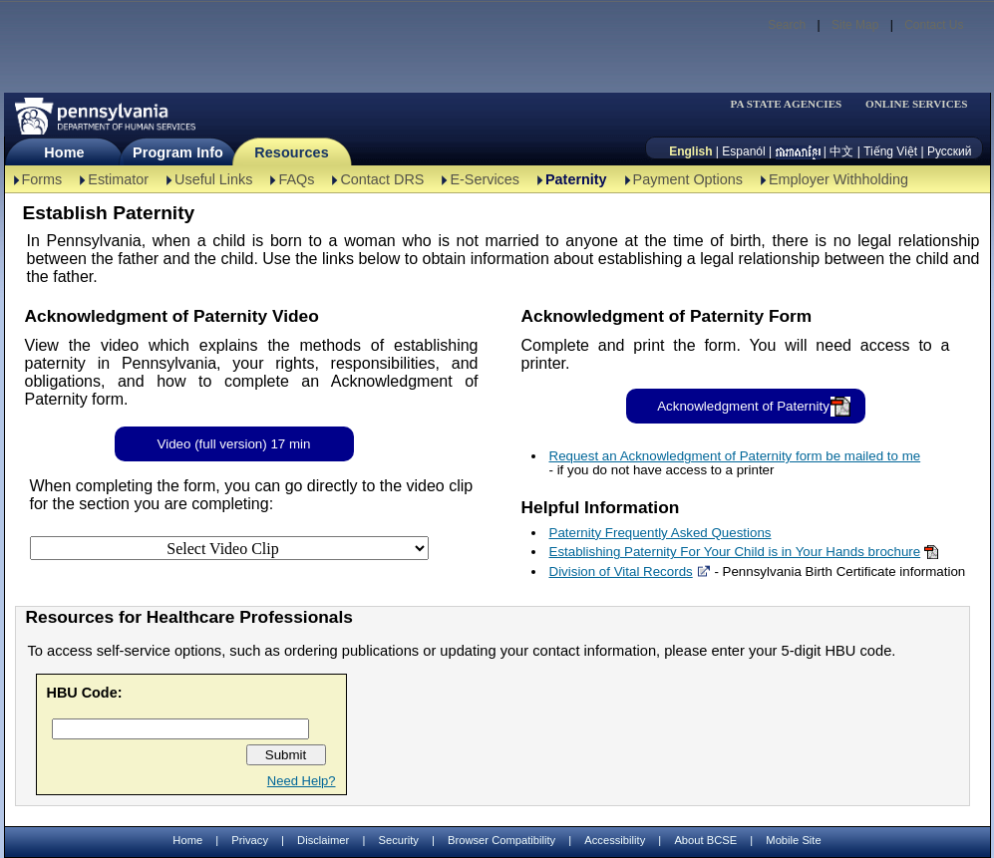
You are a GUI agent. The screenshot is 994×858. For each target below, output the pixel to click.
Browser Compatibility (501, 840)
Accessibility (614, 840)
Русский (949, 151)
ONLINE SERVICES (916, 104)
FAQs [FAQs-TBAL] (296, 179)
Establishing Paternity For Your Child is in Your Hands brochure (735, 551)
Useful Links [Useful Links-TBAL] (213, 179)
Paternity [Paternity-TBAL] (576, 179)
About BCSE (705, 840)
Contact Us (933, 25)
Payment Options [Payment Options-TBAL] (688, 179)
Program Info (178, 152)
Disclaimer (323, 840)
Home (64, 152)
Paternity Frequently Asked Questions (660, 532)
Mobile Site (793, 840)
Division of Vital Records (621, 571)
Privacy (249, 840)
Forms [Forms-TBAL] (42, 179)
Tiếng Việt (890, 151)
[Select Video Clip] (229, 548)
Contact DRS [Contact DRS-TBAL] (382, 179)
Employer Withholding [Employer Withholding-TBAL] (838, 179)
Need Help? (301, 780)
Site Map (854, 25)
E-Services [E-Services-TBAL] (484, 179)
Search (787, 25)
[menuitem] (792, 104)
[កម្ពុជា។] (798, 151)
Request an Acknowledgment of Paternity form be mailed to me (735, 455)
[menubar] (792, 104)
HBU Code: (85, 693)
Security (398, 840)
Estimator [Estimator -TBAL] (118, 179)
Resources (291, 152)
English (690, 151)
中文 (841, 151)
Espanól (743, 151)
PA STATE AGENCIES (785, 104)
